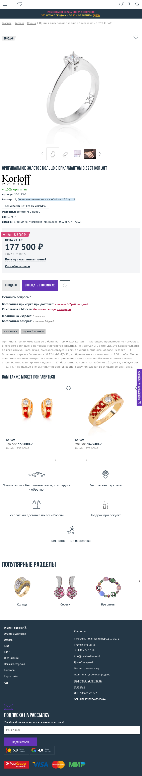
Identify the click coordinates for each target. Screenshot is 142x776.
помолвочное (10, 331)
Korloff (10, 440)
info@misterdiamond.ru (88, 656)
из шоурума (64, 309)
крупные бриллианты (33, 331)
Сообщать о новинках (40, 285)
